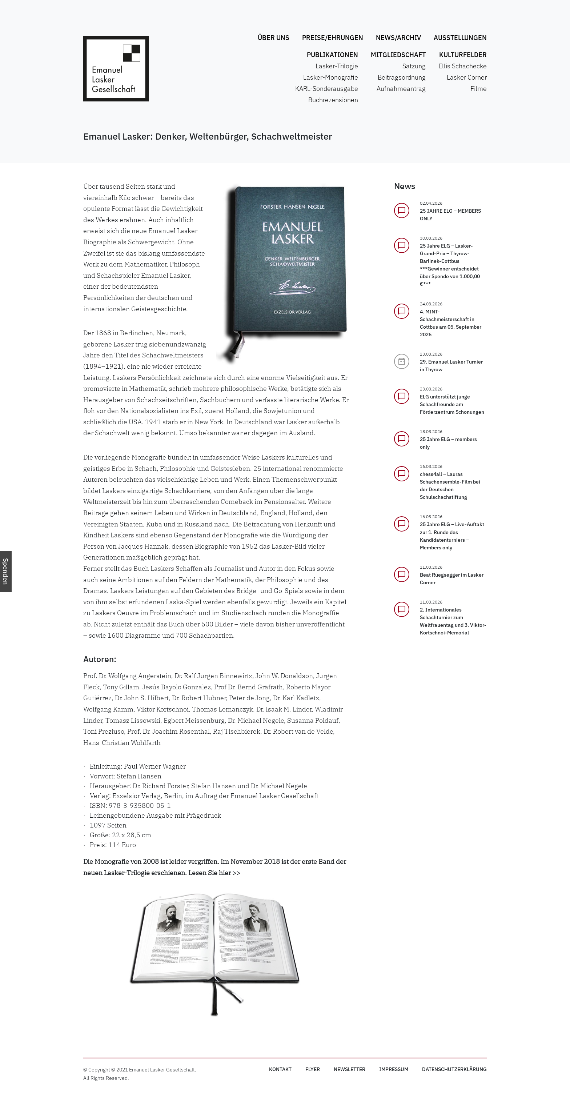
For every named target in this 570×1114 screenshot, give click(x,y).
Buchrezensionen (333, 100)
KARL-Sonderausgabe (326, 88)
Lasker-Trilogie (337, 66)
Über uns (273, 37)
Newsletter (349, 1069)
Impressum (393, 1069)
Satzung (414, 66)
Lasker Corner (467, 77)
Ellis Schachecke (462, 66)
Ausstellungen (460, 37)
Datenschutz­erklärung (454, 1069)
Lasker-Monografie (330, 77)
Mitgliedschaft (398, 55)
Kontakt (280, 1069)
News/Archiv (398, 37)
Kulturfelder (463, 55)
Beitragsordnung (402, 77)
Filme (478, 88)
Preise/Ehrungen (332, 37)
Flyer (312, 1069)
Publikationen (332, 55)
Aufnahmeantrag (401, 88)
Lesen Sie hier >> (214, 873)
